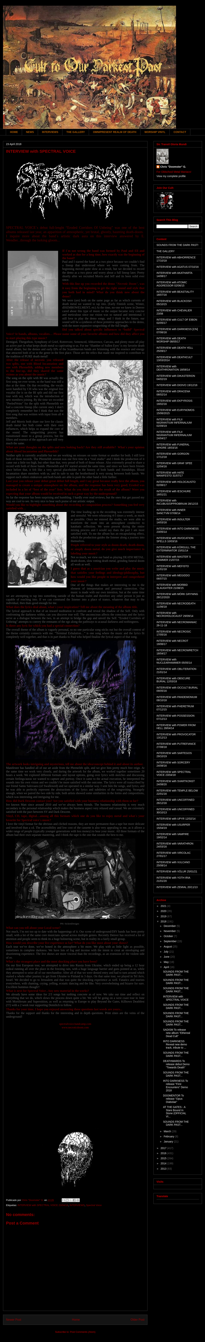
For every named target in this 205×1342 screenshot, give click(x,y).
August (168, 946)
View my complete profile (171, 176)
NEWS (30, 132)
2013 (164, 1168)
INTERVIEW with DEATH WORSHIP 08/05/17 (171, 340)
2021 (164, 905)
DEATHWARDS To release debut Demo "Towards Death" (176, 1064)
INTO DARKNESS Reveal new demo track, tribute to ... (175, 1044)
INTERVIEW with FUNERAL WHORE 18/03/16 (172, 446)
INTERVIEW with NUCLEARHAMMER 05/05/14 (174, 661)
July (166, 951)
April (167, 967)
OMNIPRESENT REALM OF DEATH (114, 132)
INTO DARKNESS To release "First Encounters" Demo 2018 (175, 1085)
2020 (164, 911)
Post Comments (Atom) (82, 1331)
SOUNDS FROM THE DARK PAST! (177, 244)
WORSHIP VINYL (155, 132)
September (170, 941)
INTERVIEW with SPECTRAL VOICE (176, 998)
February (169, 1136)
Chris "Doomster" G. (173, 166)
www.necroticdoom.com (75, 1027)
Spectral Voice (94, 1205)
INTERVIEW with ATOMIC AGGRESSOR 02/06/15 (171, 284)
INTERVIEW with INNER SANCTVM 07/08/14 (170, 511)
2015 (164, 1158)
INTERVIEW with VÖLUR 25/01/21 (176, 871)
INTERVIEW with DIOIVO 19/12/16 (176, 385)
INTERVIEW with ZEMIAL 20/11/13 (177, 887)
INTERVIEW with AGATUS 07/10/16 (177, 266)
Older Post (137, 1319)
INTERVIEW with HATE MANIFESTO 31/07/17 (170, 474)
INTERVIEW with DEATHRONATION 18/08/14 (173, 368)
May (166, 962)
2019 (164, 916)
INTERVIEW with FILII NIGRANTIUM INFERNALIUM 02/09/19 (174, 422)
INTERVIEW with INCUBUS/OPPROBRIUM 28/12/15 (177, 502)
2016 (164, 1153)
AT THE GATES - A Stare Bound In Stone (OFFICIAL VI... (174, 1112)
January (169, 1141)
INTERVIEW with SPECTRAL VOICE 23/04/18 (42, 1205)
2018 (164, 921)
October (169, 936)
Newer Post (13, 1319)
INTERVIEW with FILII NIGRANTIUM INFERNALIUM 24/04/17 (174, 435)
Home (76, 1319)
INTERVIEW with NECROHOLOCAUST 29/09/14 (174, 614)
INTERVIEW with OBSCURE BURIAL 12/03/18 (173, 680)
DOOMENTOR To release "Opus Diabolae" (173, 1098)
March (168, 1131)
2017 (164, 1148)
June (167, 956)
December (170, 925)
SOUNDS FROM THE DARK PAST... (176, 973)
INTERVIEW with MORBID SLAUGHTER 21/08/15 (172, 586)
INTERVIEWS (50, 132)
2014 (164, 1163)
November (170, 931)
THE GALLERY (75, 132)
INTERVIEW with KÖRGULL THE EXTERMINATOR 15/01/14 (176, 549)
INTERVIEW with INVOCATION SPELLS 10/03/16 (174, 540)
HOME (14, 132)
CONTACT (180, 132)
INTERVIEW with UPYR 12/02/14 (175, 818)
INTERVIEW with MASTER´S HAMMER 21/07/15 (173, 558)
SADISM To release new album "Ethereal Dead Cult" (176, 1033)
